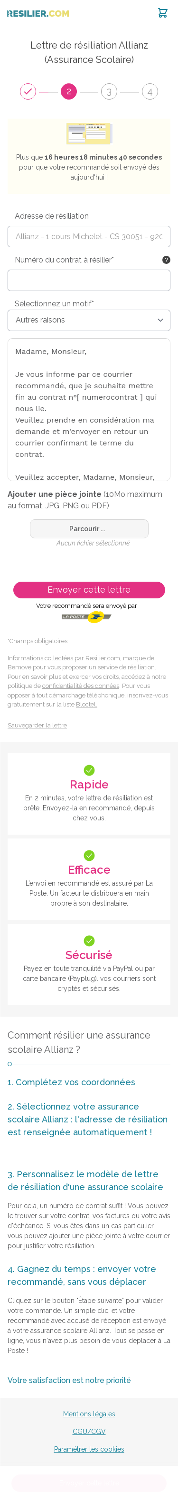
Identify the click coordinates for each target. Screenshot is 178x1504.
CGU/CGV (89, 1431)
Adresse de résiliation (52, 216)
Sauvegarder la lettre (37, 725)
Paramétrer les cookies (89, 1449)
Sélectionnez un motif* (54, 303)
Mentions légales (89, 1414)
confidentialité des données (80, 685)
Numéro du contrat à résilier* (64, 259)
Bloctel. (86, 704)
